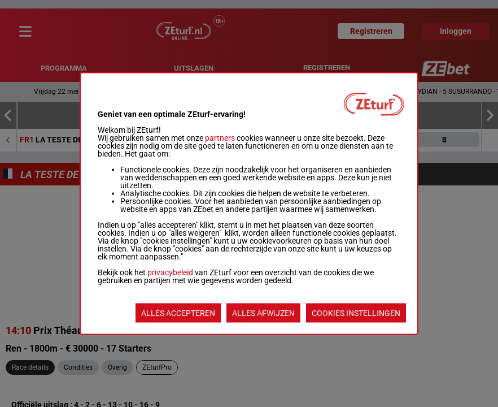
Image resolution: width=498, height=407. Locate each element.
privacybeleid (170, 272)
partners (220, 137)
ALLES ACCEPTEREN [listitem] (178, 313)
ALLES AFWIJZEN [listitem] (263, 313)
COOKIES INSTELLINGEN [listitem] (356, 313)
